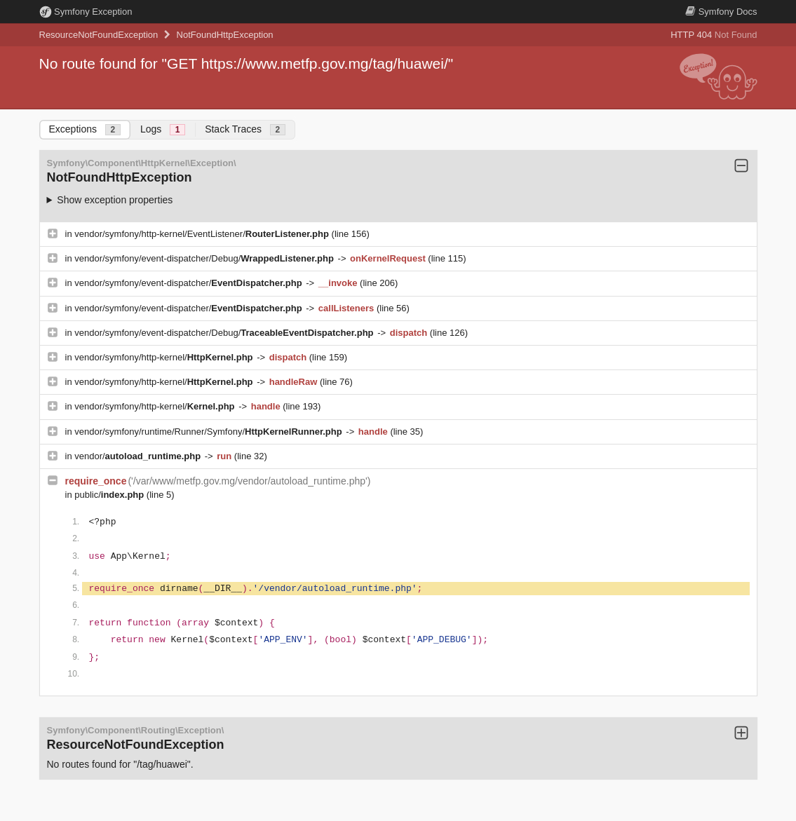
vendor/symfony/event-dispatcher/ (189, 283)
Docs (721, 11)
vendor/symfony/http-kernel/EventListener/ (202, 234)
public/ (110, 494)
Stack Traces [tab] (245, 129)
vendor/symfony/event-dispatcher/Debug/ (205, 258)
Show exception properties (115, 199)
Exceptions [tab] (85, 129)
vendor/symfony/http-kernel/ (164, 357)
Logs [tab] (162, 129)
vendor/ (138, 456)
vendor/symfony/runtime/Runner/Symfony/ (209, 431)
